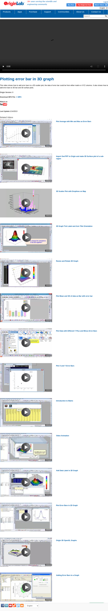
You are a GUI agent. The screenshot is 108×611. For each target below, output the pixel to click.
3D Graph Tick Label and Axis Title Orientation (74, 226)
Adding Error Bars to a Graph (67, 575)
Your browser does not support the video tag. (54, 46)
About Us (81, 12)
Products (7, 12)
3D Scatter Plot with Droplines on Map (71, 191)
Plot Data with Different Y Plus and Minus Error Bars (76, 331)
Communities (64, 12)
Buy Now (71, 5)
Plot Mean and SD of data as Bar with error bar (74, 296)
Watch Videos (101, 5)
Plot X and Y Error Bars (65, 366)
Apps (20, 12)
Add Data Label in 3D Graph (67, 471)
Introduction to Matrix (64, 401)
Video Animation (62, 436)
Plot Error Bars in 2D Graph (67, 505)
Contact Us (96, 12)
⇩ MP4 (18, 97)
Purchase (33, 12)
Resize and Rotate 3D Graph (67, 261)
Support (48, 12)
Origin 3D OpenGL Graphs (66, 540)
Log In (106, 2)
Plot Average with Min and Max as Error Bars (73, 121)
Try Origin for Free (84, 5)
